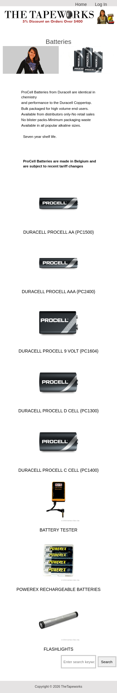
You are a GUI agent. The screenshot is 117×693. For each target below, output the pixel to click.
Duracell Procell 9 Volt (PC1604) (59, 348)
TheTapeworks (71, 686)
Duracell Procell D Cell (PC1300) (58, 408)
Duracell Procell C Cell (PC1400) (58, 467)
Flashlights (58, 646)
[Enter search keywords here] (78, 661)
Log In (101, 4)
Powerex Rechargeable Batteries (58, 587)
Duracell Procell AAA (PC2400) (58, 289)
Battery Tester (58, 527)
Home (81, 4)
